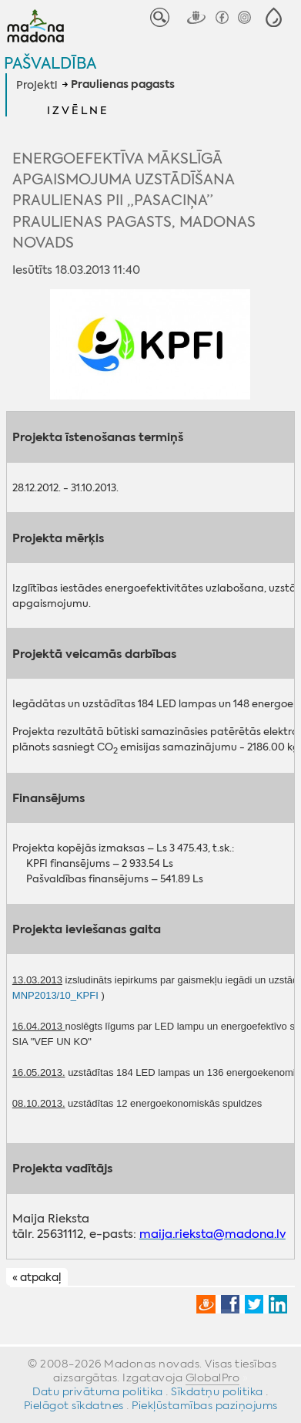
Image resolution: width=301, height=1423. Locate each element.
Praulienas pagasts (123, 85)
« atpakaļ (36, 1278)
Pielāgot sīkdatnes (74, 1405)
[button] (273, 17)
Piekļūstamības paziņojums (205, 1405)
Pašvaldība (50, 62)
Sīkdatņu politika (217, 1391)
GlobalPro (213, 1377)
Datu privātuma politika (97, 1391)
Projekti (36, 85)
